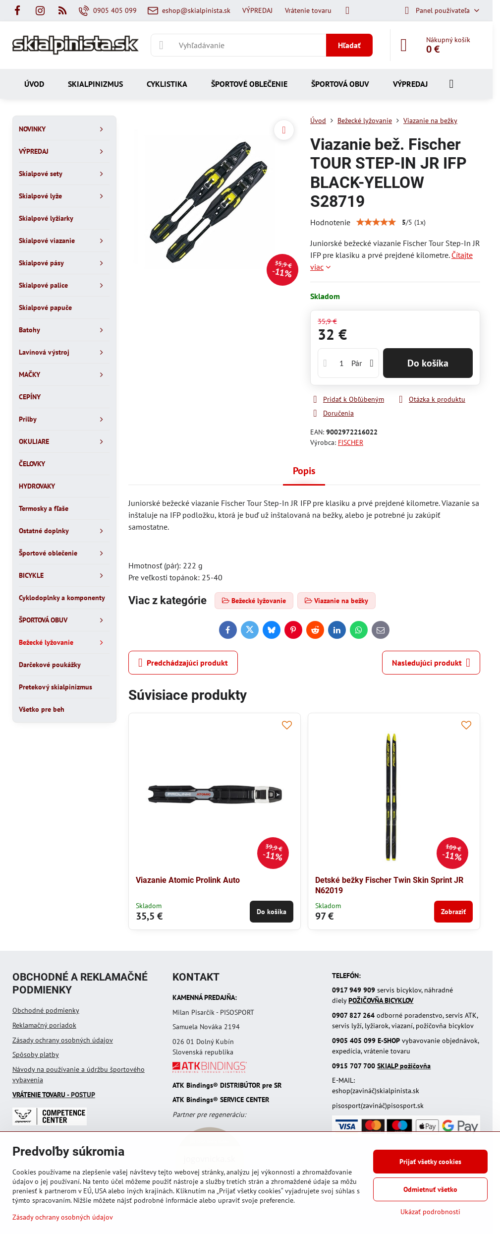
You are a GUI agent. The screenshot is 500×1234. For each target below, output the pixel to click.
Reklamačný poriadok (44, 1025)
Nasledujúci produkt (431, 663)
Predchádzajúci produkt (183, 663)
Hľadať (349, 45)
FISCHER (350, 442)
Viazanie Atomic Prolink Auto (188, 880)
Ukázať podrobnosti (430, 1211)
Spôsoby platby (35, 1054)
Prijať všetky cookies (430, 1161)
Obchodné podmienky (45, 1010)
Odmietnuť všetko (430, 1189)
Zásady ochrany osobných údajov (62, 1040)
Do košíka (427, 363)
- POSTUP (53, 1094)
